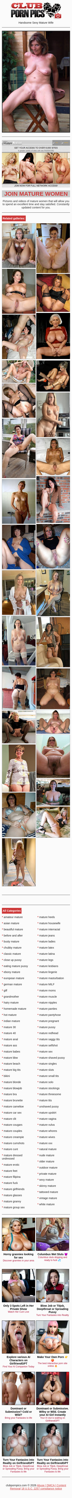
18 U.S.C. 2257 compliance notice (41, 1488)
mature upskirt (46, 1112)
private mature (46, 1173)
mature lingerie (47, 972)
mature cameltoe (13, 1106)
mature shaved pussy (51, 1057)
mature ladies (46, 941)
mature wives (46, 1137)
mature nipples (47, 1002)
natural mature (47, 1149)
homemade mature (14, 1008)
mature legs (45, 959)
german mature (12, 984)
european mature (13, 978)
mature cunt (10, 1149)
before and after (12, 935)
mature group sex (13, 1207)
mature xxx (44, 1143)
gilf (4, 990)
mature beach (11, 1063)
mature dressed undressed (12, 1157)
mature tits (44, 1100)
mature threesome (49, 1094)
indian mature (11, 1021)
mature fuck (10, 1182)
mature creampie (13, 1137)
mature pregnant (48, 1021)
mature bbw (10, 1057)
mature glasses (12, 1195)
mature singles (47, 1063)
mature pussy (46, 1027)
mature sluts (45, 1069)
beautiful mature (12, 929)
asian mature (10, 923)
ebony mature (11, 972)
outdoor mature (47, 1167)
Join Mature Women (36, 194)
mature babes (11, 1051)
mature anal (10, 1039)
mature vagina (46, 1118)
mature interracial (48, 929)
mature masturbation (50, 978)
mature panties (47, 1008)
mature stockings (48, 1088)
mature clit (9, 1118)
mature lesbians (47, 966)
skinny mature (46, 1185)
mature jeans (46, 935)
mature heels (46, 917)
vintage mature (47, 1198)
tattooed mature (47, 1192)
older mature (45, 1161)
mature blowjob (12, 1088)
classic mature (11, 953)
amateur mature (12, 917)
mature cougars (12, 1124)
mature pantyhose (49, 1014)
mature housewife (48, 923)
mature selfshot (47, 1045)
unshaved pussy (48, 1106)
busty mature (10, 941)
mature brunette (12, 1100)
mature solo (45, 1082)
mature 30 (9, 1027)
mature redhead (47, 1033)
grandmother (10, 996)
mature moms (46, 990)
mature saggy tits (48, 1039)
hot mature (9, 1014)
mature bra (9, 1094)
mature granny (11, 1201)
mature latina (46, 953)
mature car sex (12, 1112)
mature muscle (47, 996)
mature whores (47, 1130)
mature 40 (9, 1033)
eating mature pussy (15, 966)
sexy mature (45, 1179)
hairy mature (10, 1002)
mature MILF (46, 984)
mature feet (9, 1170)
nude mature (45, 1155)
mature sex (45, 1051)
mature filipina (11, 1176)
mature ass (9, 1045)
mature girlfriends (13, 1189)
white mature (46, 1204)
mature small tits (48, 1075)
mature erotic (10, 1164)
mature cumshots (13, 1143)
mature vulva (46, 1124)
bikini (6, 1075)
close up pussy (12, 959)
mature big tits (11, 1069)
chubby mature (12, 947)
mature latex (45, 947)
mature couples (12, 1130)
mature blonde (11, 1082)
